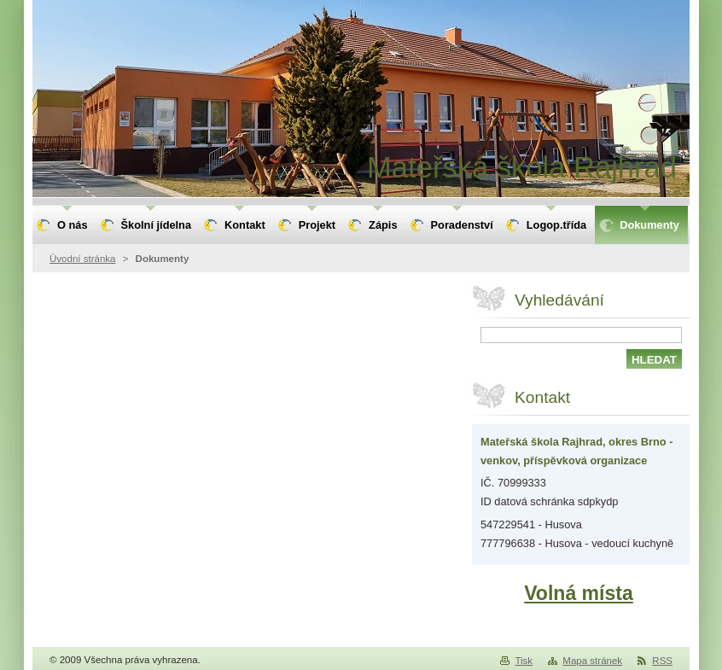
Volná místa (578, 593)
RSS (662, 660)
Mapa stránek (592, 660)
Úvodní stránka (82, 258)
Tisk (524, 660)
